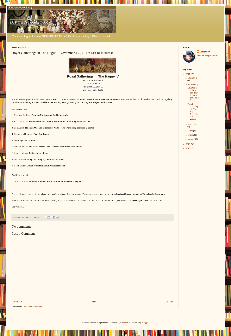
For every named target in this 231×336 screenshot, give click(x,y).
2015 (188, 148)
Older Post (169, 302)
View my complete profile (207, 56)
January (191, 139)
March (191, 135)
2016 (188, 144)
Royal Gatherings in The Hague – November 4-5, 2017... (193, 111)
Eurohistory (205, 52)
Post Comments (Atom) (32, 307)
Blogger (145, 323)
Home (93, 302)
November (192, 78)
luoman (127, 323)
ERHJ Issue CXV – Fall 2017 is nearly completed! (193, 94)
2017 (188, 74)
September (192, 124)
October (191, 84)
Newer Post (17, 302)
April (190, 131)
